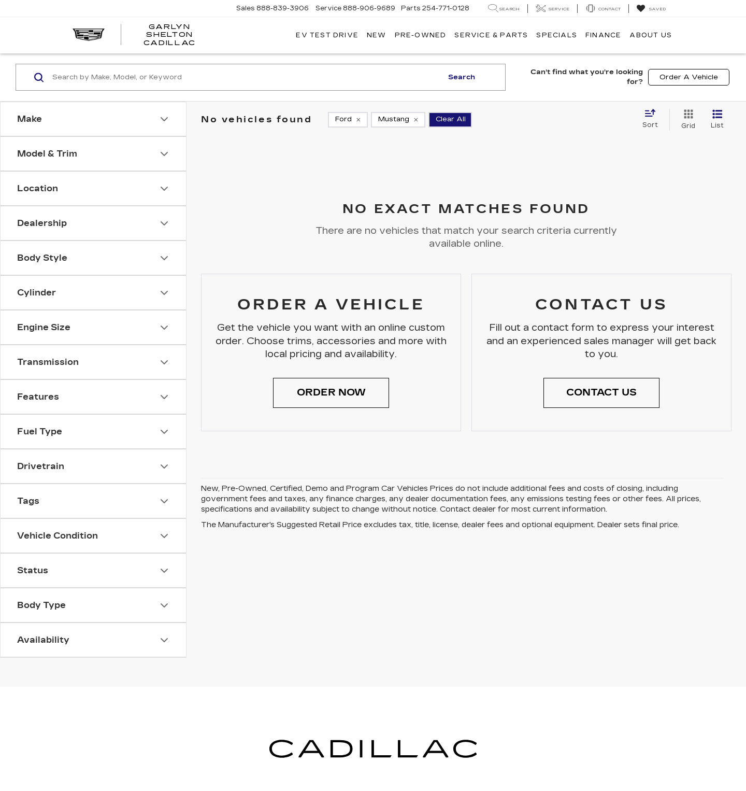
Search (461, 77)
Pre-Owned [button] (421, 35)
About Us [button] (650, 35)
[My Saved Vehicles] (650, 8)
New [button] (376, 35)
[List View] (717, 120)
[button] (331, 393)
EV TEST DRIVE (327, 35)
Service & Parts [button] (491, 35)
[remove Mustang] (398, 120)
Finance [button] (603, 35)
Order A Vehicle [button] (688, 77)
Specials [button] (556, 35)
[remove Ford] (348, 120)
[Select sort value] (653, 119)
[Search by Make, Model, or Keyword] (245, 77)
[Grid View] (686, 120)
